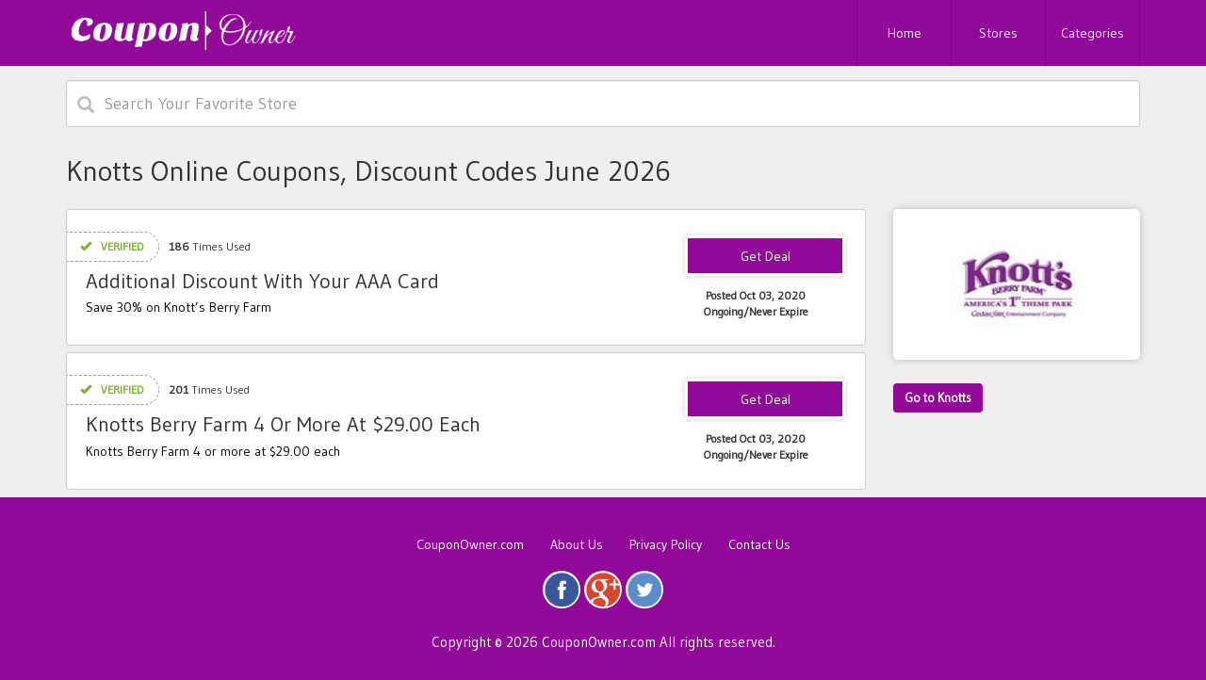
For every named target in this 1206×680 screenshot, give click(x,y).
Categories (1092, 32)
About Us (576, 544)
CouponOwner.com (470, 544)
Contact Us (759, 544)
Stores (998, 32)
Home (904, 32)
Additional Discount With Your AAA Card (262, 281)
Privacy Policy (665, 544)
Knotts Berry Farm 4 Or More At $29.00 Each (283, 424)
